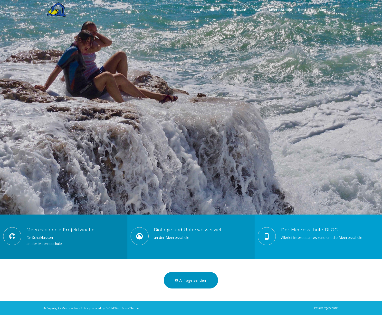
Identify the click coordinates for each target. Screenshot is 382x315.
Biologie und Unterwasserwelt (188, 230)
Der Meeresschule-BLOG (309, 230)
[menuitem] (210, 9)
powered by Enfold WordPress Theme (114, 308)
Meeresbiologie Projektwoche (61, 230)
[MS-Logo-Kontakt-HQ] (65, 9)
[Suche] (333, 9)
